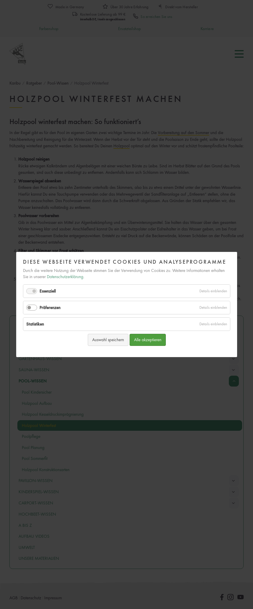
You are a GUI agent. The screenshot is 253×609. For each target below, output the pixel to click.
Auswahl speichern (108, 340)
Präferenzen (49, 308)
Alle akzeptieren (147, 340)
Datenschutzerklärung (65, 277)
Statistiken (35, 324)
